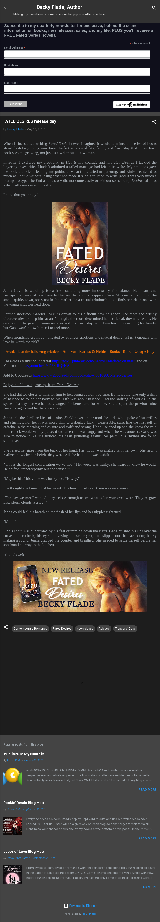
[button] (154, 122)
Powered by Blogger (80, 906)
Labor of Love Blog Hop (23, 851)
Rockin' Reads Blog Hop (23, 803)
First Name (11, 65)
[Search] (154, 8)
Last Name (11, 82)
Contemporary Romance (30, 629)
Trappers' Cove (125, 629)
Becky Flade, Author (59, 7)
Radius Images (89, 914)
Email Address (14, 48)
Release (104, 629)
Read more (148, 790)
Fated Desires (62, 629)
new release (85, 629)
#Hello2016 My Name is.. (24, 754)
